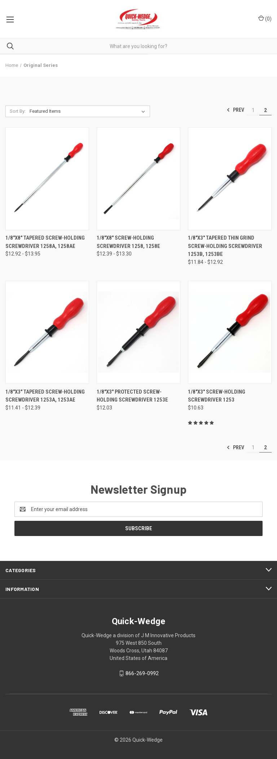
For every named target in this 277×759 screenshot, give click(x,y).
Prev (235, 109)
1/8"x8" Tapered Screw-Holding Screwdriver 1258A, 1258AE (45, 242)
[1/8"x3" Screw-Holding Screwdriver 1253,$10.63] (229, 332)
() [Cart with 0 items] (265, 18)
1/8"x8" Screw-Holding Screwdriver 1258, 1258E (128, 242)
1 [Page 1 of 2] (253, 110)
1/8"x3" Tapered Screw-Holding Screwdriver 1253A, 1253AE (45, 396)
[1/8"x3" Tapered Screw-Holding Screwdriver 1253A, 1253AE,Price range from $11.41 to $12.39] (47, 332)
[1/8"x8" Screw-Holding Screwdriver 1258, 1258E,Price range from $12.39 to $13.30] (138, 178)
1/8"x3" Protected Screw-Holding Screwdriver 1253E (132, 396)
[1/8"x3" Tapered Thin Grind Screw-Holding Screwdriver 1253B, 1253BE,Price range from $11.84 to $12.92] (229, 178)
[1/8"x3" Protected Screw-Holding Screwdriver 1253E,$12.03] (138, 332)
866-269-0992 (142, 673)
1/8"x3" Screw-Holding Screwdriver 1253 (216, 396)
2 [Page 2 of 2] (265, 110)
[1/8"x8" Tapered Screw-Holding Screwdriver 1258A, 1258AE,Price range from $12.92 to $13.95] (47, 178)
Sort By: (18, 111)
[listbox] (88, 111)
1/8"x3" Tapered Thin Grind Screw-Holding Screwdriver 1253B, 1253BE (225, 246)
